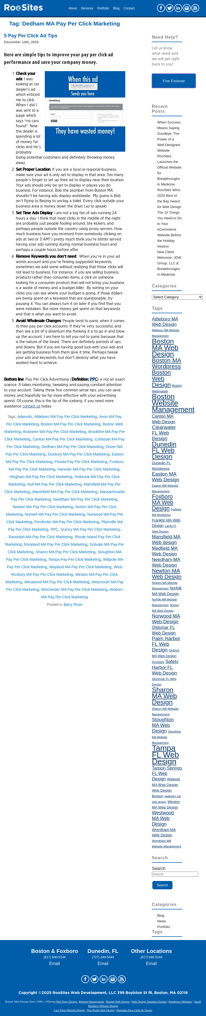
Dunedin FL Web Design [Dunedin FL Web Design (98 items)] (164, 450)
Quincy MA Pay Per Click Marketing (90, 529)
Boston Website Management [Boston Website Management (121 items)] (173, 403)
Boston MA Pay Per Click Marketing (70, 424)
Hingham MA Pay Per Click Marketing (41, 477)
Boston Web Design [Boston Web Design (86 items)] (161, 378)
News (161, 921)
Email (54, 963)
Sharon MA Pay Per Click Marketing (65, 552)
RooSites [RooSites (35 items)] (158, 662)
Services (87, 8)
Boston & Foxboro (54, 951)
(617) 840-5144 (55, 957)
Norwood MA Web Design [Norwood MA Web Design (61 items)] (166, 618)
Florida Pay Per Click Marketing (81, 462)
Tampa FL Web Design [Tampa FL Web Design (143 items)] (165, 755)
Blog (116, 8)
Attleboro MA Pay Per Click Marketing (65, 416)
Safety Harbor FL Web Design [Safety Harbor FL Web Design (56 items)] (165, 667)
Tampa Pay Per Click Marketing (74, 559)
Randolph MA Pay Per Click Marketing (40, 537)
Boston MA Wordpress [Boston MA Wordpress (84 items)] (166, 363)
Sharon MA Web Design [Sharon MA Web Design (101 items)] (164, 696)
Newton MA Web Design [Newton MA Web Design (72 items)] (166, 574)
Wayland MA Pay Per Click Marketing (80, 567)
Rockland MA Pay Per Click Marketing (55, 544)
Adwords (24, 416)
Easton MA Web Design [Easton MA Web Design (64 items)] (165, 476)
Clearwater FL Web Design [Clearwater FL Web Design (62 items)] (164, 432)
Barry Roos (73, 604)
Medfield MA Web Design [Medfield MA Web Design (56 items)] (165, 550)
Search (158, 868)
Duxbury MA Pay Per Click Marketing (79, 454)
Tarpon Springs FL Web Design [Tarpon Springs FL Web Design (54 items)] (167, 773)
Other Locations (151, 951)
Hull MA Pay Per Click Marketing (54, 484)
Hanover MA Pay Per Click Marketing (88, 469)
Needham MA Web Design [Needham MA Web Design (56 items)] (166, 562)
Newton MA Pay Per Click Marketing (43, 507)
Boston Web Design (118, 1001)
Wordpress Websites (180, 1001)
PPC (93, 379)
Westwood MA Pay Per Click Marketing (57, 582)
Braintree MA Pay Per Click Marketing (54, 431)
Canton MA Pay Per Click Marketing (63, 439)
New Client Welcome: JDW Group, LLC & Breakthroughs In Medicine (169, 263)
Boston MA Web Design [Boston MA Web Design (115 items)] (165, 347)
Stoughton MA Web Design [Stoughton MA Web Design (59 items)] (163, 725)
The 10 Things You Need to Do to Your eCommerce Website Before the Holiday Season (169, 229)
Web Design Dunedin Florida (149, 1001)
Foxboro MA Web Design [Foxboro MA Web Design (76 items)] (162, 502)
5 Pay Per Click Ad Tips (30, 35)
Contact (129, 8)
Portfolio (103, 8)
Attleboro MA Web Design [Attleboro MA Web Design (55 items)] (165, 321)
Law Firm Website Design (69, 1010)
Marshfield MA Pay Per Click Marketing (64, 492)
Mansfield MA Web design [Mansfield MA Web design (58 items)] (166, 539)
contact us (31, 406)
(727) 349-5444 (103, 957)
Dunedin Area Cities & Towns (134, 1010)
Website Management (91, 1001)
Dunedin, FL (103, 951)
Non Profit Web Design (101, 1010)
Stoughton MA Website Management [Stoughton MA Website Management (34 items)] (166, 737)
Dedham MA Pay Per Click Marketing (72, 447)
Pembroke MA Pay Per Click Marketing (66, 522)
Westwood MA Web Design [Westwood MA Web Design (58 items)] (163, 818)
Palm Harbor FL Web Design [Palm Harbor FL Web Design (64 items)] (166, 644)
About (72, 8)
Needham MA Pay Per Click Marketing (85, 499)
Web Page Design (66, 1001)
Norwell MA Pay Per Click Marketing (55, 514)
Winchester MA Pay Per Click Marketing (74, 589)
